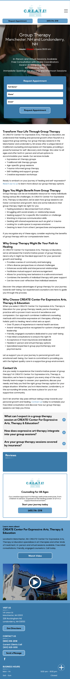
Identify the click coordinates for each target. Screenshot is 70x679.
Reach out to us (10, 183)
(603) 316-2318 (10, 641)
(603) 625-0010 (10, 647)
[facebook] (5, 659)
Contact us (36, 401)
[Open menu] (66, 11)
